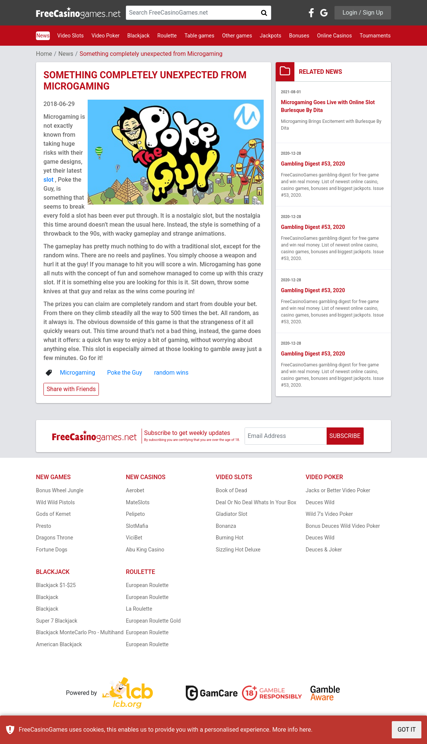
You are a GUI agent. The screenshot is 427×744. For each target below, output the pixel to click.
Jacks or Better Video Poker (338, 490)
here (305, 729)
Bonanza (226, 526)
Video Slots (70, 36)
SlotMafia (137, 526)
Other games (237, 36)
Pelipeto (135, 514)
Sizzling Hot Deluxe (238, 550)
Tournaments (375, 36)
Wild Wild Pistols (55, 502)
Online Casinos (334, 36)
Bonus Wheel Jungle (60, 490)
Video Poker (105, 36)
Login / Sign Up (362, 12)
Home (44, 53)
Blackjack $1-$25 (56, 585)
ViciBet (134, 538)
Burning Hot (229, 538)
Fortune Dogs (51, 550)
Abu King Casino (145, 550)
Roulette (167, 36)
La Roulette (139, 609)
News (42, 36)
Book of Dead (231, 490)
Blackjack (138, 36)
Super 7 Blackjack (56, 621)
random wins (171, 372)
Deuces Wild (320, 502)
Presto (43, 526)
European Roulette (147, 585)
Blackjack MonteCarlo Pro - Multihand (80, 632)
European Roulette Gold (153, 621)
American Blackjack (59, 644)
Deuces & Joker (324, 550)
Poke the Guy (124, 372)
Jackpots (270, 36)
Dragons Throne (54, 538)
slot (49, 179)
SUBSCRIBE (344, 435)
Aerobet (135, 490)
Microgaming (77, 372)
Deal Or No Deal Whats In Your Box (256, 502)
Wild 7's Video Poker (329, 514)
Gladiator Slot (231, 514)
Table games (199, 36)
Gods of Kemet (53, 514)
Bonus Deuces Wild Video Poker (343, 526)
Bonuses (299, 36)
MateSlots (137, 502)
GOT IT (406, 729)
